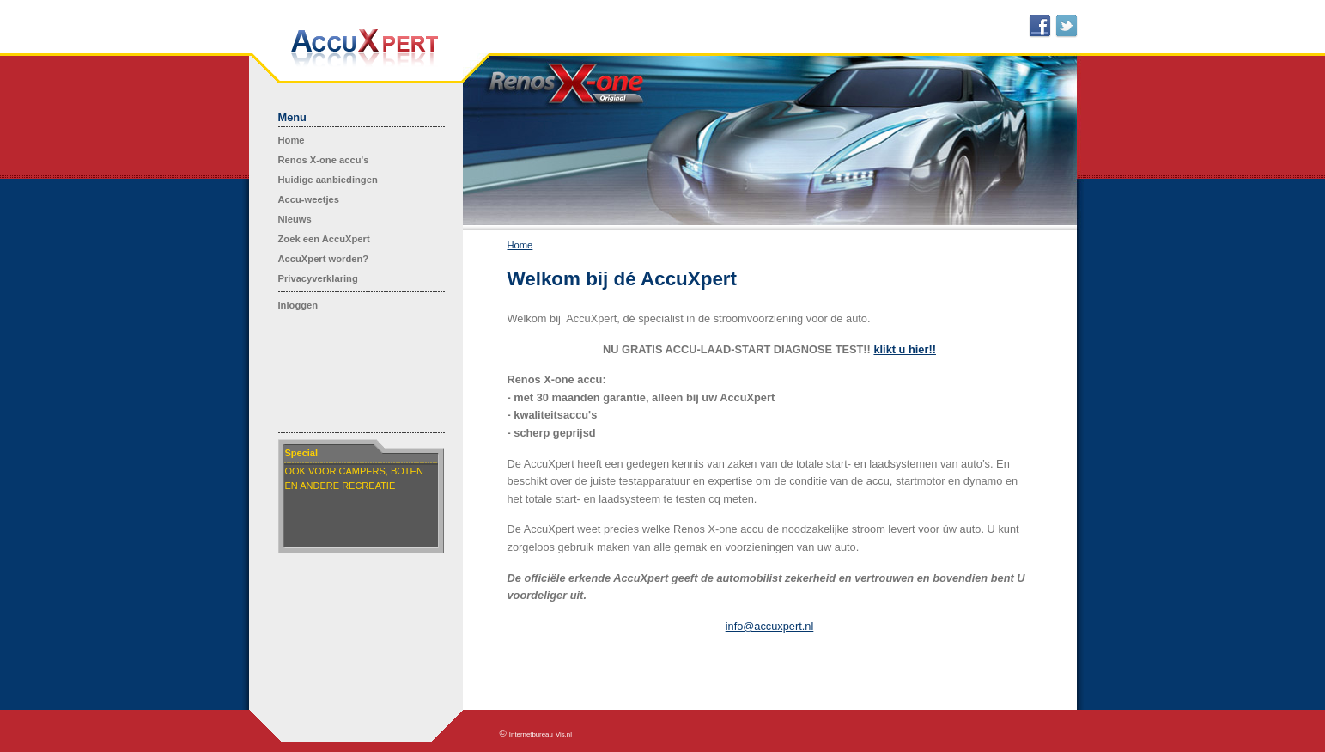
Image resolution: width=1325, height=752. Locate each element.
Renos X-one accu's (323, 160)
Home (291, 140)
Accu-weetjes (309, 199)
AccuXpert (364, 49)
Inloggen (298, 305)
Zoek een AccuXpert (324, 239)
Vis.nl (564, 734)
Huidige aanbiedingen (328, 179)
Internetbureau (531, 734)
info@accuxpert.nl (770, 626)
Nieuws (295, 219)
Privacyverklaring (318, 278)
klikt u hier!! (904, 349)
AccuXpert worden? (323, 259)
